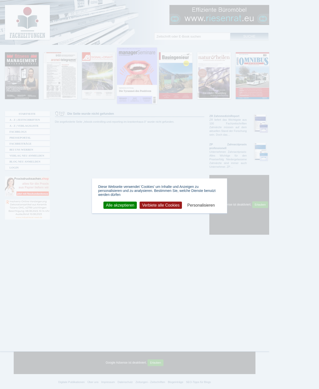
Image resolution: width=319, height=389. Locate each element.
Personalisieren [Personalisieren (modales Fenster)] (201, 205)
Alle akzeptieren (120, 205)
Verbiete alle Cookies (160, 205)
